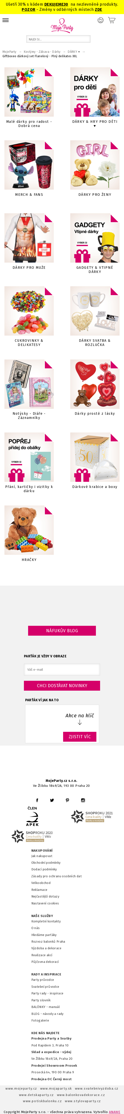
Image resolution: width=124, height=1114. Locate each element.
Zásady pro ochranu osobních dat (56, 876)
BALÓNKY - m (41, 1007)
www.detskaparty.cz (36, 1095)
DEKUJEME (54, 4)
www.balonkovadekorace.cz (81, 1095)
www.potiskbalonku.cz (42, 1101)
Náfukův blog (62, 630)
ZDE (98, 9)
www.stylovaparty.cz (83, 1101)
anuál (56, 1007)
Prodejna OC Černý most (51, 1079)
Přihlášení (100, 20)
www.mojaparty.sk (56, 1088)
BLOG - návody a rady (47, 1014)
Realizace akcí (42, 955)
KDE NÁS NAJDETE (45, 1033)
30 (66, 4)
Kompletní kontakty (46, 921)
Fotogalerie (40, 1020)
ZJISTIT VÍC (80, 736)
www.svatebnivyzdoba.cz (97, 1088)
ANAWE (114, 1112)
